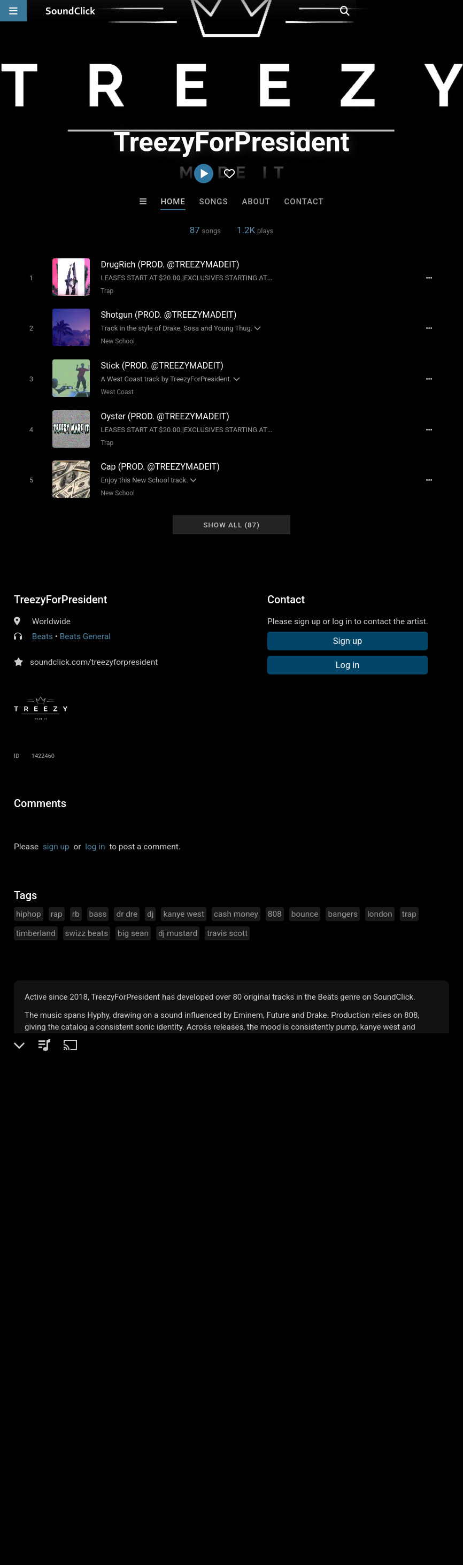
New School (114, 339)
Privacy (255, 1501)
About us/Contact (95, 1501)
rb (76, 904)
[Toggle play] (27, 277)
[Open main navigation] (13, 10)
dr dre (126, 904)
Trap (103, 290)
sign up (56, 837)
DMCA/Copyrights (199, 1501)
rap (57, 904)
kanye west (183, 904)
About (256, 201)
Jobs (146, 1501)
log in (95, 837)
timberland (36, 924)
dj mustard (177, 924)
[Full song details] (434, 277)
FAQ (44, 1501)
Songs (213, 201)
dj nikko (99, 1315)
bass (98, 904)
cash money (236, 904)
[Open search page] (452, 10)
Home (172, 201)
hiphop (28, 904)
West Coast (113, 388)
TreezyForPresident (60, 590)
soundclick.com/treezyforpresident (94, 652)
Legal (288, 1501)
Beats (42, 627)
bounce (305, 904)
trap (409, 904)
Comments (40, 793)
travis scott (227, 924)
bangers (342, 904)
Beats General (85, 627)
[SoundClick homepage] (70, 10)
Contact (304, 201)
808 (275, 904)
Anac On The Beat (276, 1315)
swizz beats (87, 924)
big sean (133, 924)
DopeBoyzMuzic (187, 1315)
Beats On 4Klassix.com (368, 1315)
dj (150, 904)
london (379, 904)
